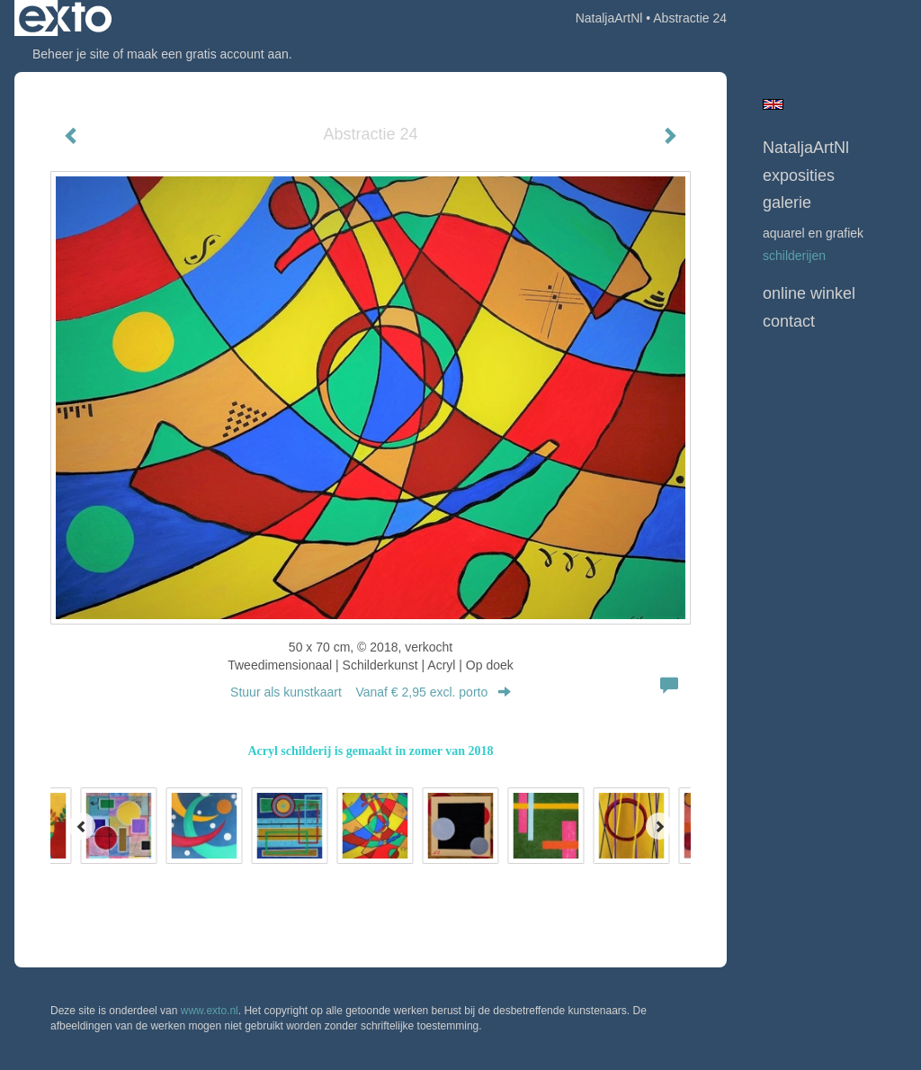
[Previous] (81, 826)
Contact (789, 321)
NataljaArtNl (609, 18)
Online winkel (809, 293)
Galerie (787, 202)
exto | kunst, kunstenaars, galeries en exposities (65, 18)
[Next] (659, 826)
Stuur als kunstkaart (370, 692)
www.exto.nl (209, 1010)
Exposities (799, 175)
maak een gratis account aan (208, 54)
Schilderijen (794, 255)
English (773, 104)
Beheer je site (71, 54)
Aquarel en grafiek (813, 233)
